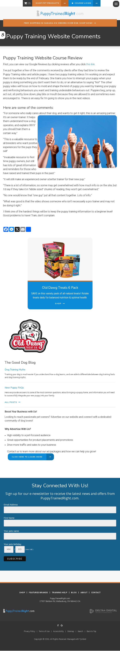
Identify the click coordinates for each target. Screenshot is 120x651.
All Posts (11, 402)
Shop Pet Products (45, 3)
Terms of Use (44, 632)
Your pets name (11, 531)
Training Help (59, 593)
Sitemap (70, 632)
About (83, 593)
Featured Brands (38, 593)
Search (80, 632)
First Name (9, 518)
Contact (96, 593)
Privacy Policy (29, 632)
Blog (74, 593)
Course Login (82, 3)
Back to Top (91, 632)
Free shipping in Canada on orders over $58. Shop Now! (58, 23)
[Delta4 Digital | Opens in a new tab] (103, 611)
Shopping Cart (23, 3)
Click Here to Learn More (27, 457)
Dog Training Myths (15, 369)
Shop (22, 593)
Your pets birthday (12, 544)
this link (90, 64)
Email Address (11, 505)
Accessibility (58, 632)
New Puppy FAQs (14, 388)
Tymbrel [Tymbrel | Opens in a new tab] (82, 639)
